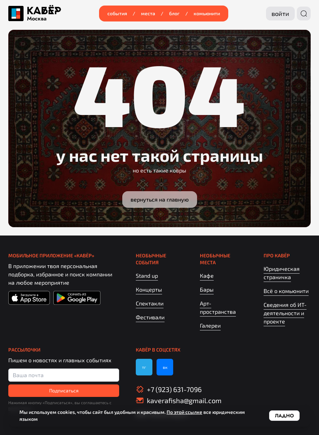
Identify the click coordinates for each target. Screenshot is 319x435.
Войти (280, 13)
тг (144, 367)
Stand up (147, 275)
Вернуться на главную (160, 199)
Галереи (210, 325)
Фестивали (150, 317)
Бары (207, 289)
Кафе (207, 275)
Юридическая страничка (282, 272)
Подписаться (64, 390)
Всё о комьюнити (286, 290)
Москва (36, 18)
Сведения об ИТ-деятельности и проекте (285, 313)
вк (165, 367)
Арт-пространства (218, 307)
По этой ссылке (184, 412)
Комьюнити (207, 13)
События (117, 13)
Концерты (149, 289)
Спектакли (149, 303)
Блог (174, 13)
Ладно (284, 415)
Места (148, 13)
